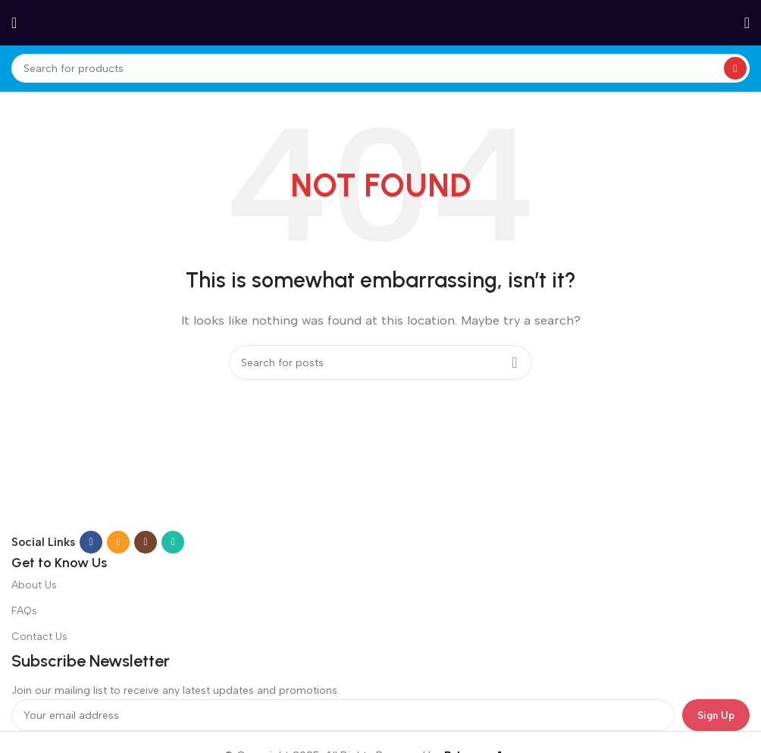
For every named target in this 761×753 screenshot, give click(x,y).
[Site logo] (380, 22)
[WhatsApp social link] (172, 542)
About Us (34, 585)
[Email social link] (118, 542)
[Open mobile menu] (14, 23)
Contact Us (39, 636)
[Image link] (205, 498)
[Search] (380, 68)
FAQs (24, 610)
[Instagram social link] (145, 542)
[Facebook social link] (91, 542)
